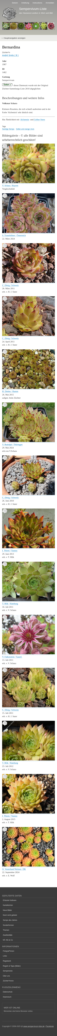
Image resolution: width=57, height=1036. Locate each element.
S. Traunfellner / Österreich (14, 235)
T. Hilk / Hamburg (10, 604)
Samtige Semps (8, 129)
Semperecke (7, 971)
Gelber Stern (39, 119)
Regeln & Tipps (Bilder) (12, 966)
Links (5, 956)
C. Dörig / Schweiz (10, 285)
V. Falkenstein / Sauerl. (12, 657)
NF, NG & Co (8, 940)
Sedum (15, 3)
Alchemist (24, 119)
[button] (28, 182)
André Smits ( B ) (10, 55)
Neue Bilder (7, 910)
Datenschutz (7, 992)
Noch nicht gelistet (10, 915)
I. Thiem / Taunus (9, 550)
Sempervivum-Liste (33, 9)
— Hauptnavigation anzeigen (13, 38)
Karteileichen (8, 905)
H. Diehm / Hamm (10, 391)
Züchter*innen (8, 981)
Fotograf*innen (8, 951)
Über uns (6, 976)
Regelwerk (7, 961)
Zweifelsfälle (7, 935)
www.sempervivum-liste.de (34, 1026)
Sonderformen (8, 925)
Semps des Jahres (10, 920)
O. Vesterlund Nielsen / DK (14, 869)
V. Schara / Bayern (10, 185)
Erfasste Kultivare (9, 900)
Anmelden (50, 3)
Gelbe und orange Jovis (25, 129)
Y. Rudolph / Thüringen (12, 444)
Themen (6, 930)
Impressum (7, 997)
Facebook (50, 1026)
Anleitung (25, 3)
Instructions (37, 3)
